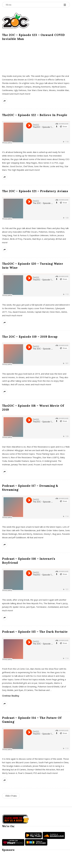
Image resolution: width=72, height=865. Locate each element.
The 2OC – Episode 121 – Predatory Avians (35, 191)
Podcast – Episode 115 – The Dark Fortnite (35, 632)
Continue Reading (10, 695)
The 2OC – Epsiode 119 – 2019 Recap (30, 336)
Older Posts (11, 795)
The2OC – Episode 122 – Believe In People (34, 115)
